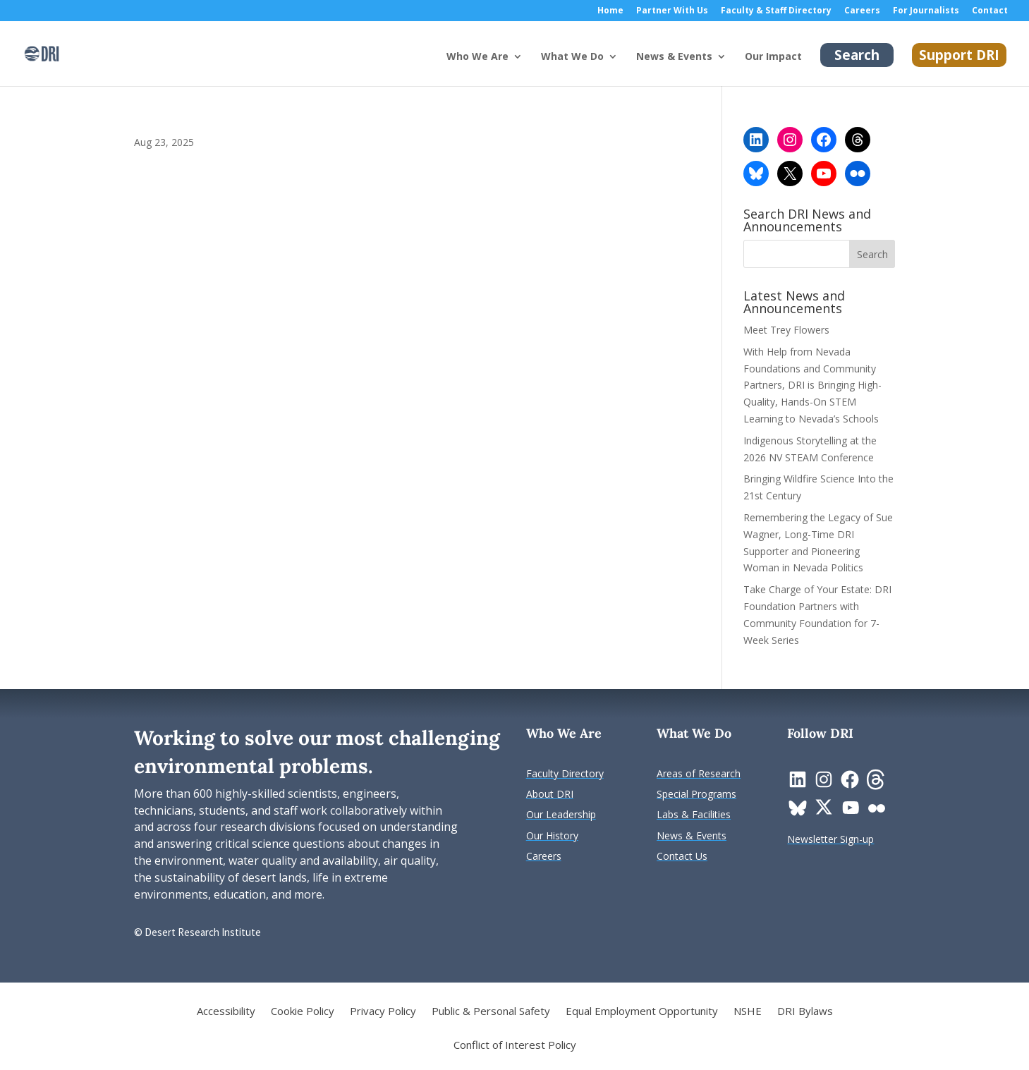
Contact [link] (990, 11)
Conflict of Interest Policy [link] (514, 1046)
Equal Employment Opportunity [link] (642, 1012)
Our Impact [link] (773, 57)
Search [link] (856, 55)
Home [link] (610, 11)
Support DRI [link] (959, 55)
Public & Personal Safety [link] (491, 1012)
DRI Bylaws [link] (805, 1012)
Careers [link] (862, 11)
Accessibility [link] (226, 1012)
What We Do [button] (572, 57)
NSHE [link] (747, 1012)
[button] (872, 254)
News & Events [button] (674, 57)
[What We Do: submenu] (624, 67)
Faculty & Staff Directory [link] (776, 11)
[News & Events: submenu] (732, 67)
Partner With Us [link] (672, 11)
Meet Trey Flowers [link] (786, 329)
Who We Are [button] (477, 57)
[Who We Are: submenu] (528, 67)
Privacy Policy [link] (383, 1012)
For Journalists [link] (926, 11)
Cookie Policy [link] (302, 1012)
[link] (41, 52)
